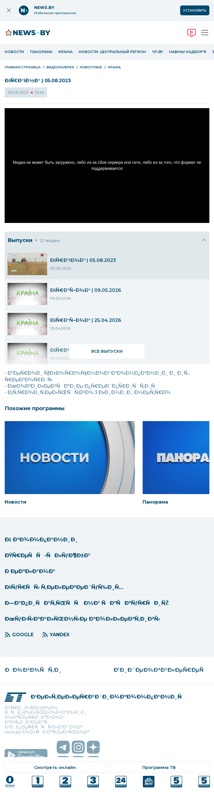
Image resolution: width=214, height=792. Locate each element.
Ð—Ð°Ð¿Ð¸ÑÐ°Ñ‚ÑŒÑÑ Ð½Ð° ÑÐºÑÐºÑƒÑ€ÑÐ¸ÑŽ (87, 603)
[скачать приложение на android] (26, 755)
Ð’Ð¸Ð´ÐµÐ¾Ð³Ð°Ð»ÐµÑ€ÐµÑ (160, 670)
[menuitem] (107, 264)
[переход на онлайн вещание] (191, 33)
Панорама (41, 52)
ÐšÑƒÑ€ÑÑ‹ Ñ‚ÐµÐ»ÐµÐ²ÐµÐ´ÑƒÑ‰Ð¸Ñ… (64, 587)
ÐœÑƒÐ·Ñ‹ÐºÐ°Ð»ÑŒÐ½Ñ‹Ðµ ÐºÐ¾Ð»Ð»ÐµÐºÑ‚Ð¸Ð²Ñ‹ (82, 619)
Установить (194, 10)
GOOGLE (23, 634)
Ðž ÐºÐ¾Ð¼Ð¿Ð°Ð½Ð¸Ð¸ (41, 539)
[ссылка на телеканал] (10, 781)
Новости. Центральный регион (112, 52)
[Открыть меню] (204, 32)
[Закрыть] (204, 240)
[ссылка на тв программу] (159, 767)
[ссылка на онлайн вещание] (55, 767)
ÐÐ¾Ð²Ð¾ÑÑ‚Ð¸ (33, 670)
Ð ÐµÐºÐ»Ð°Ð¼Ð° (30, 571)
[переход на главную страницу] (32, 32)
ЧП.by (157, 52)
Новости (14, 52)
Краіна (65, 52)
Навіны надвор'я (187, 52)
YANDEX (59, 634)
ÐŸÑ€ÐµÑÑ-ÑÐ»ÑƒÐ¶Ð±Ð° (48, 555)
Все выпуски (107, 351)
